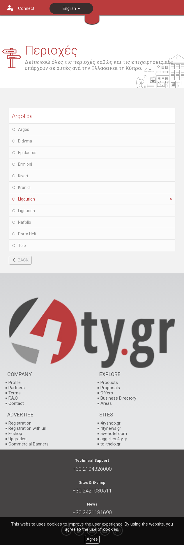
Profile (14, 382)
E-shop (15, 433)
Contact (16, 403)
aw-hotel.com (113, 433)
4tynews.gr (110, 428)
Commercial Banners (28, 444)
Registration (19, 423)
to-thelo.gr (110, 444)
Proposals (110, 387)
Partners (16, 387)
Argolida (22, 116)
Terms (14, 393)
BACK (23, 260)
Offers (106, 393)
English (71, 8)
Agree (92, 539)
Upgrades (17, 438)
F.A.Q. (13, 398)
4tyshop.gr (110, 423)
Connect (26, 8)
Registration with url (27, 428)
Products (109, 382)
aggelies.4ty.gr (113, 438)
